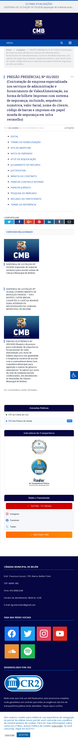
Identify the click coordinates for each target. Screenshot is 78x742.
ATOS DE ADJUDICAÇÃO (23, 159)
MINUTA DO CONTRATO (24, 176)
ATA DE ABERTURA (21, 147)
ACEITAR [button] (23, 734)
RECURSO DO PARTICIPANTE (26, 198)
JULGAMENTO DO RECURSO (25, 164)
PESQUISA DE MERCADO (24, 193)
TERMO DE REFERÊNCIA (23, 204)
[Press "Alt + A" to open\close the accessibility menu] (74, 375)
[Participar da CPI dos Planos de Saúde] (39, 421)
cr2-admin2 (13, 128)
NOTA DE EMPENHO (21, 153)
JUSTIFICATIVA (18, 170)
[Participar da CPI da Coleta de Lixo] (39, 414)
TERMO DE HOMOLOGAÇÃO (26, 142)
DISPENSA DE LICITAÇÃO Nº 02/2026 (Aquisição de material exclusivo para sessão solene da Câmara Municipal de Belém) (40, 7)
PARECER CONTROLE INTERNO (27, 181)
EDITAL (14, 136)
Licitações (69, 128)
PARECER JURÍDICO (21, 187)
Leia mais (57, 725)
